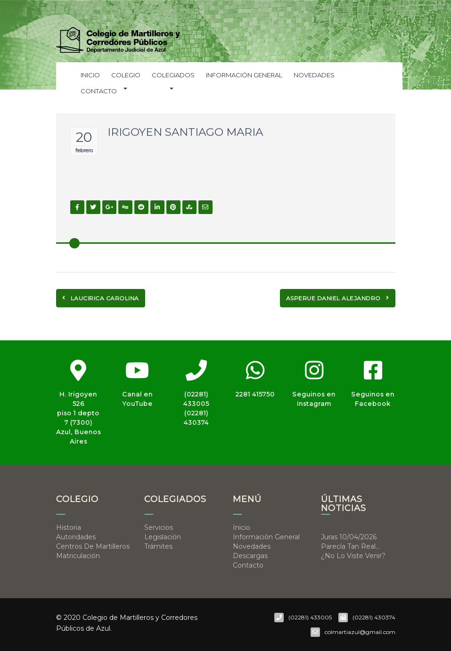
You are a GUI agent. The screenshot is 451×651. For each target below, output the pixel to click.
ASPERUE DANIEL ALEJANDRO (337, 298)
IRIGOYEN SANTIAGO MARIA (185, 132)
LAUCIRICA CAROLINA (100, 298)
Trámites (158, 546)
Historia (68, 527)
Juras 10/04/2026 (349, 537)
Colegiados (173, 77)
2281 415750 (255, 394)
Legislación (162, 537)
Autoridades (76, 537)
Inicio (90, 75)
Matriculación (78, 556)
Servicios (158, 527)
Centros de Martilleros (93, 546)
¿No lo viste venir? (353, 556)
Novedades (314, 75)
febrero (84, 150)
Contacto (99, 91)
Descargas (250, 556)
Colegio (125, 77)
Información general (244, 75)
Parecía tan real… (350, 546)
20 (84, 137)
